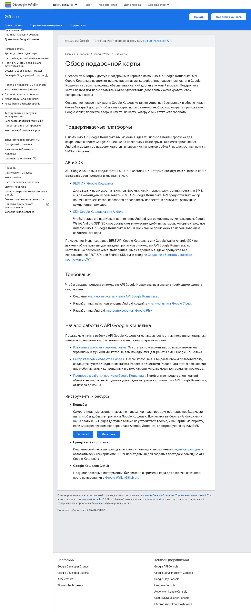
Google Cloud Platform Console (173, 572)
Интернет (108, 434)
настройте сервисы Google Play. (129, 310)
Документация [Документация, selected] (63, 4)
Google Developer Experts (73, 572)
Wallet (26, 4)
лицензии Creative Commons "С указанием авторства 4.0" (175, 495)
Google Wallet (102, 54)
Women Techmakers (70, 585)
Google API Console (166, 566)
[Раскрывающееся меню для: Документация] (77, 4)
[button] (25, 64)
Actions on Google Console (170, 591)
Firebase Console (165, 585)
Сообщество (157, 4)
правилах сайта (154, 499)
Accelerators (65, 579)
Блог (88, 4)
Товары (84, 54)
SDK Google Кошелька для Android (98, 212)
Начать (199, 17)
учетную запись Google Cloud (169, 303)
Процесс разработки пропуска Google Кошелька (108, 375)
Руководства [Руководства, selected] (13, 25)
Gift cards (14, 16)
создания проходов (186, 449)
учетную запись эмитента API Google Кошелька (122, 296)
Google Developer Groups (73, 566)
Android (83, 434)
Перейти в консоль (229, 17)
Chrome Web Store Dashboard (173, 604)
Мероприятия (108, 4)
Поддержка (77, 25)
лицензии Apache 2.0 (93, 499)
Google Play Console (166, 579)
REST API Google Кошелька (93, 183)
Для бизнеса (132, 4)
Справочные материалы (45, 25)
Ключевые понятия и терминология (99, 347)
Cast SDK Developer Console (171, 597)
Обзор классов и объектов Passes (98, 359)
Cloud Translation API (158, 40)
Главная (70, 54)
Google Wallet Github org (122, 477)
